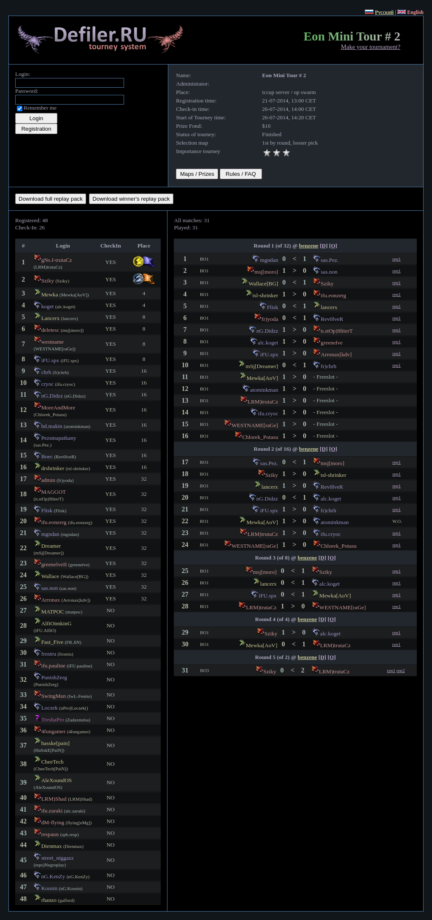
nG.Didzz (52, 396)
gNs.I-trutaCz (56, 260)
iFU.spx (50, 360)
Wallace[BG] (263, 283)
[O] (333, 245)
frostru (49, 654)
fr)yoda (270, 319)
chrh (46, 372)
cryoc (47, 384)
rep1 (396, 258)
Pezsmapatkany (58, 438)
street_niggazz (57, 858)
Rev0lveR (332, 319)
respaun (50, 834)
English (415, 12)
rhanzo (49, 900)
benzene (309, 245)
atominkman (264, 390)
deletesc (50, 330)
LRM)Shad (54, 799)
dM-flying (53, 822)
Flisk (47, 510)
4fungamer (53, 731)
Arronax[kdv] (336, 354)
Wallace (50, 576)
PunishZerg (54, 677)
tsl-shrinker (265, 295)
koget (47, 306)
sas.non (49, 588)
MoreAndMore (58, 407)
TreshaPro (52, 719)
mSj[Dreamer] (262, 366)
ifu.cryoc (268, 413)
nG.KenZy (53, 876)
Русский (384, 12)
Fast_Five (52, 642)
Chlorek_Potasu (260, 437)
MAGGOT (53, 492)
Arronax (50, 600)
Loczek (49, 708)
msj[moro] (266, 272)
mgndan (50, 534)
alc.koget (268, 342)
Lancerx (50, 318)
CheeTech (52, 762)
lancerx (329, 307)
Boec (47, 456)
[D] (324, 245)
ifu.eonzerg (54, 522)
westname (52, 342)
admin (48, 480)
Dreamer (51, 546)
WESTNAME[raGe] (255, 425)
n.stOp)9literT (337, 331)
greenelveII (54, 564)
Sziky (47, 280)
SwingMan (53, 696)
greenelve (332, 342)
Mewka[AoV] (262, 378)
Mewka (49, 294)
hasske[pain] (55, 743)
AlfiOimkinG (56, 623)
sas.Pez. (329, 260)
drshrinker (53, 468)
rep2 (401, 670)
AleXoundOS (56, 780)
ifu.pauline (53, 665)
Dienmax (51, 846)
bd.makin (51, 426)
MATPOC (52, 611)
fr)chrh (328, 366)
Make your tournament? (370, 46)
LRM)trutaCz (263, 401)
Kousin (49, 888)
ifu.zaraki (52, 810)
